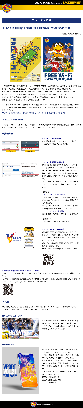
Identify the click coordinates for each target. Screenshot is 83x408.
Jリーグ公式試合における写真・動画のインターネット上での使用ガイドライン (34, 113)
